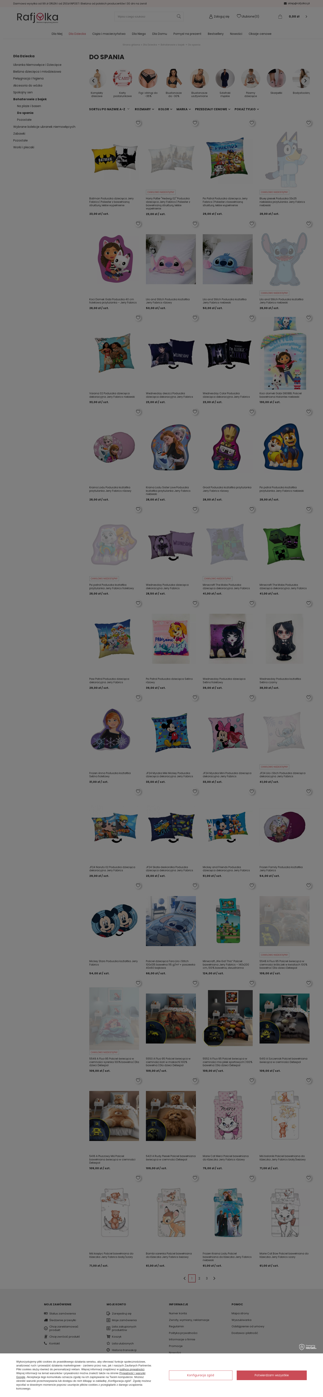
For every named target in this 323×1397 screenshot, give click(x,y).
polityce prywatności (131, 1369)
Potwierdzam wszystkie (272, 1375)
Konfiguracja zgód (200, 1375)
